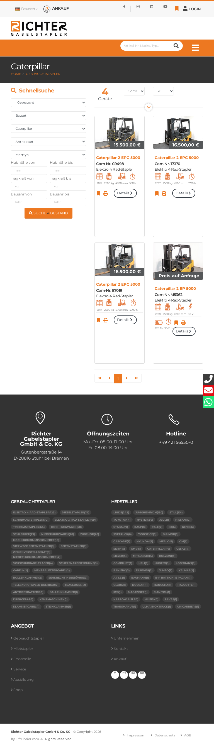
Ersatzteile (22, 659)
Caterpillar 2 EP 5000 (175, 288)
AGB (187, 735)
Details (125, 193)
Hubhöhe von (23, 162)
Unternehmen (127, 638)
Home (16, 74)
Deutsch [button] (26, 9)
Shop (18, 690)
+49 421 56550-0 (176, 442)
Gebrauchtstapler (43, 74)
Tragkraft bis (60, 178)
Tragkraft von (22, 178)
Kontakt (121, 648)
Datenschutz (164, 735)
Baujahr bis (59, 194)
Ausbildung (23, 679)
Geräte (105, 99)
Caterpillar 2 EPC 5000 (118, 157)
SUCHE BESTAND (48, 213)
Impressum (136, 735)
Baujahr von (21, 194)
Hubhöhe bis (61, 162)
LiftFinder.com (27, 739)
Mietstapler (23, 648)
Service (19, 669)
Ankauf (120, 659)
